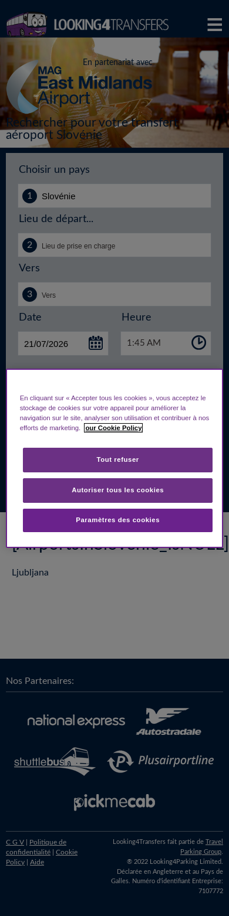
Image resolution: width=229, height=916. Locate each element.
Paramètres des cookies (118, 519)
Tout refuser (118, 459)
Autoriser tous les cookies (118, 489)
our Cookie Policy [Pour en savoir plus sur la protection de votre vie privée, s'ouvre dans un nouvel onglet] (113, 427)
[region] (115, 457)
